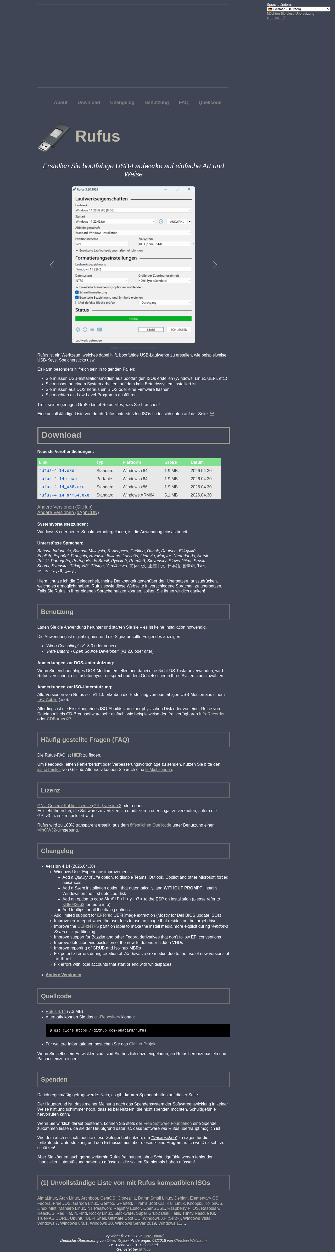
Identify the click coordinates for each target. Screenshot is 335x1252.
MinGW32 (46, 830)
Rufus (97, 136)
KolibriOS (213, 1203)
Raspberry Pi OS (183, 1208)
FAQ (184, 102)
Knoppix (194, 1203)
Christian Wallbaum (190, 1240)
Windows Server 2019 (135, 1223)
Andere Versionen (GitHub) (65, 507)
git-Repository (107, 1017)
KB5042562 (74, 904)
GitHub (144, 1249)
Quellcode (210, 102)
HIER (77, 755)
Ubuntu (76, 1218)
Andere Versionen (63, 975)
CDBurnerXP (58, 719)
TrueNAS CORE (52, 1218)
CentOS (107, 1198)
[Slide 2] (124, 348)
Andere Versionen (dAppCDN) (68, 512)
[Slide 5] (152, 348)
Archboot (89, 1198)
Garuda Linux (85, 1203)
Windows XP (162, 1218)
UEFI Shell (96, 1218)
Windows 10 (101, 1223)
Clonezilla (127, 1198)
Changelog (122, 102)
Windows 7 (47, 1223)
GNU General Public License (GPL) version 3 (79, 805)
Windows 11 (169, 1223)
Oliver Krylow (118, 1240)
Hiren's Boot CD (149, 1203)
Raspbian (210, 1208)
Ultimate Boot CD (124, 1218)
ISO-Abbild (47, 699)
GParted (124, 1203)
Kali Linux (175, 1203)
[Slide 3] (133, 348)
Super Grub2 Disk (152, 1213)
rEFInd (80, 1213)
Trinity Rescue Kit (198, 1213)
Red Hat (64, 1213)
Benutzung (156, 102)
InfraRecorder (212, 714)
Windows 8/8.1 (74, 1223)
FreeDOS (62, 1203)
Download (88, 102)
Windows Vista (197, 1218)
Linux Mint (47, 1208)
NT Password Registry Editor (114, 1208)
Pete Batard (154, 1236)
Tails (176, 1213)
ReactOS (45, 1213)
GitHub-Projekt (143, 1044)
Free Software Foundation (167, 1123)
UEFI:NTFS (88, 926)
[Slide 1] (115, 348)
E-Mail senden (158, 769)
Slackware (124, 1213)
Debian (181, 1198)
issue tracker (49, 769)
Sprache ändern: (279, 5)
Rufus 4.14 (56, 1011)
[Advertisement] (288, 102)
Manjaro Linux (72, 1208)
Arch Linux (69, 1198)
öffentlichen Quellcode (150, 825)
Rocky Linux (100, 1213)
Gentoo (107, 1203)
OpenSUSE (154, 1208)
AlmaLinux (47, 1198)
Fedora (44, 1203)
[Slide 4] (143, 348)
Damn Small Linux (155, 1198)
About (61, 102)
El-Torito (105, 915)
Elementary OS (204, 1198)
